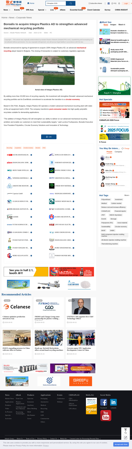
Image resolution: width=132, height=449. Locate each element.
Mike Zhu (108, 170)
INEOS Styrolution (116, 215)
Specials (8, 415)
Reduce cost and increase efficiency (113, 207)
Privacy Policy (42, 438)
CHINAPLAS (105, 211)
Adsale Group (9, 438)
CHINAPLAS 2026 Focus (109, 120)
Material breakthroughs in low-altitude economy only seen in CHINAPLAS (120, 41)
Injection (30, 398)
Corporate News (24, 17)
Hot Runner (31, 415)
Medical (104, 203)
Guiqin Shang (110, 184)
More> (126, 195)
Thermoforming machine (109, 244)
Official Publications (73, 404)
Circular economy (28, 148)
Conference (61, 398)
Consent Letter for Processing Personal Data (84, 438)
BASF (103, 230)
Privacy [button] (46, 446)
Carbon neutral (116, 203)
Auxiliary (30, 405)
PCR (44, 148)
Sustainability (105, 226)
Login (126, 3)
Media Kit (63, 438)
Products (8, 405)
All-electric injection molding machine (113, 240)
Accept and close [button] (121, 444)
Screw (29, 418)
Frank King (109, 164)
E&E (42, 412)
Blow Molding (32, 408)
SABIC (112, 230)
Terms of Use (30, 438)
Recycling (9, 148)
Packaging (44, 398)
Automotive (44, 402)
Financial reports (120, 211)
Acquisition (18, 148)
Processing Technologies (20, 413)
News (12, 17)
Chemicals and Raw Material (21, 407)
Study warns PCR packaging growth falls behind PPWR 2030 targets (120, 51)
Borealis (38, 148)
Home (4, 17)
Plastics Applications (20, 402)
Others (43, 422)
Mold (29, 412)
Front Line (19, 398)
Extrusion (30, 402)
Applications (9, 402)
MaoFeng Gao (110, 177)
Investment (118, 199)
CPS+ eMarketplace (73, 399)
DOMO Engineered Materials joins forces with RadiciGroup (120, 60)
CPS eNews (73, 408)
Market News (9, 398)
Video (7, 408)
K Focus (102, 142)
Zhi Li (107, 157)
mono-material (122, 223)
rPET (103, 215)
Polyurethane (105, 199)
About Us (20, 438)
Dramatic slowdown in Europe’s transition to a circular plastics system (119, 32)
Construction (45, 418)
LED (42, 415)
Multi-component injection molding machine (112, 235)
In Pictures (8, 412)
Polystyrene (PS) (107, 223)
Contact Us (53, 438)
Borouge (113, 219)
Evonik (103, 219)
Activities (8, 418)
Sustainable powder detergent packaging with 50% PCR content (120, 69)
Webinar (60, 402)
